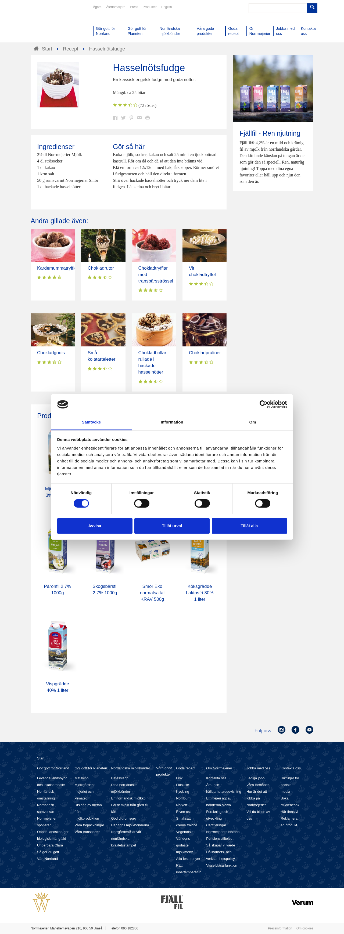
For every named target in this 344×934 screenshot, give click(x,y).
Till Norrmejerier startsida (51, 23)
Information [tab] (172, 422)
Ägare (97, 7)
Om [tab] (252, 422)
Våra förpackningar (89, 825)
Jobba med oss (258, 768)
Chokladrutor (101, 268)
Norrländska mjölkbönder (130, 768)
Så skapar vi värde (220, 845)
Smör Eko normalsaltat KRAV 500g (152, 593)
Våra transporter (87, 832)
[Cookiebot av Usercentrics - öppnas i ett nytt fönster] (263, 404)
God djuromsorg (123, 818)
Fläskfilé (182, 785)
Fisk (179, 778)
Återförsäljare (115, 7)
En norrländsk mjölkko (128, 798)
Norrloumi (183, 798)
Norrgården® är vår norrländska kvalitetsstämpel (126, 838)
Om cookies (304, 928)
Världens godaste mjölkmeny (184, 845)
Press (134, 7)
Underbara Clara (50, 845)
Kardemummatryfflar (57, 268)
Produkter (150, 7)
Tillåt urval (172, 525)
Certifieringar (216, 825)
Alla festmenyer (188, 859)
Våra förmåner (257, 785)
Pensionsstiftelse (219, 839)
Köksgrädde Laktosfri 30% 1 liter (200, 593)
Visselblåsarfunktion (221, 865)
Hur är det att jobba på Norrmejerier (256, 798)
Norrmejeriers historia (222, 832)
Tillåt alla (249, 525)
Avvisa (94, 525)
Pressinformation (280, 928)
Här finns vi (289, 812)
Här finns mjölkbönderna (130, 825)
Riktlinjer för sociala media (290, 785)
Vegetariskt (184, 832)
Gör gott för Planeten (91, 768)
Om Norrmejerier (219, 768)
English (166, 7)
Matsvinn (82, 778)
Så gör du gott (48, 852)
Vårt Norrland (47, 859)
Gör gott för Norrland (53, 768)
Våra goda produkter (164, 771)
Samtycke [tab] (91, 422)
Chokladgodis (51, 352)
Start (40, 758)
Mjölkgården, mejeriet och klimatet (85, 791)
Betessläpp (119, 778)
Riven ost (183, 812)
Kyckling (182, 792)
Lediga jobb (255, 778)
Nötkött (181, 805)
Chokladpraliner (205, 352)
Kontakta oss (216, 778)
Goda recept (185, 768)
